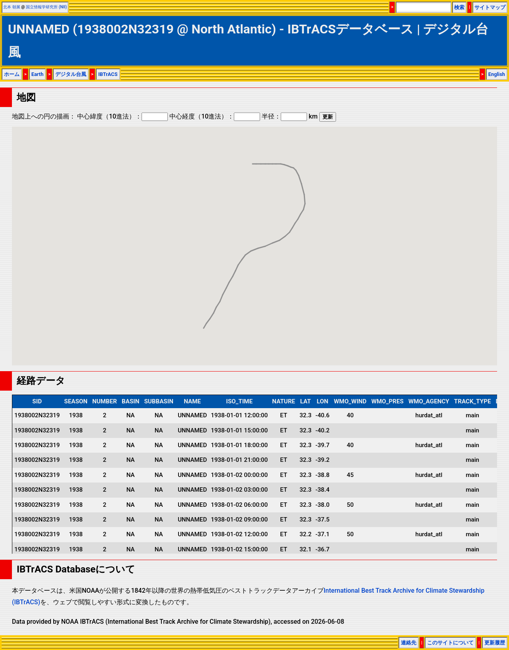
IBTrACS (108, 74)
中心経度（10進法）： (214, 116)
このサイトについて (450, 643)
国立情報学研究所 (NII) (46, 7)
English (496, 74)
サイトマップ (489, 7)
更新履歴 (494, 643)
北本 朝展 (11, 7)
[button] (298, 168)
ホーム (11, 74)
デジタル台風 (70, 74)
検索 (459, 7)
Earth (37, 74)
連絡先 (408, 643)
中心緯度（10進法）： (122, 116)
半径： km (289, 116)
